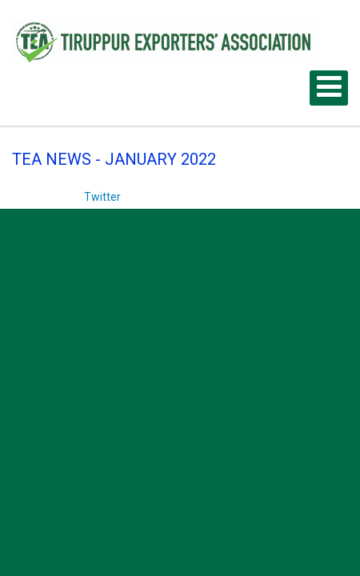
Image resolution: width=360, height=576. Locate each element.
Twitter (102, 196)
